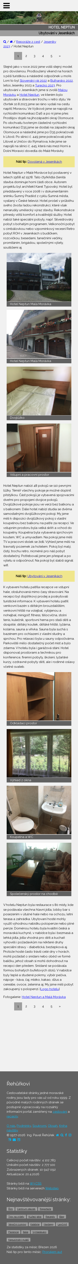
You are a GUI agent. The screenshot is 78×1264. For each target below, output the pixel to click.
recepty (12, 1116)
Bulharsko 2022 (61, 81)
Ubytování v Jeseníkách (44, 576)
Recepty (50, 1216)
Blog (61, 1216)
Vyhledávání (39, 1232)
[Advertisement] (39, 1041)
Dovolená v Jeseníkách (45, 162)
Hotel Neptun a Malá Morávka (44, 997)
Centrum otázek (26, 1208)
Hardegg (48, 1224)
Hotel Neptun (29, 95)
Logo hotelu (50, 989)
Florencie (13, 1232)
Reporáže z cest (28, 42)
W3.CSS (35, 1183)
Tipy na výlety (16, 1216)
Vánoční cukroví (17, 1224)
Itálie (25, 1232)
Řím (10, 1208)
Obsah (53, 1126)
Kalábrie (35, 1224)
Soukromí (39, 1126)
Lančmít (62, 1224)
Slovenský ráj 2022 (33, 81)
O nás (11, 1126)
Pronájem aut (52, 1252)
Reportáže (45, 1208)
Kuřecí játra (34, 1216)
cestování (60, 1112)
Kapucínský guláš (18, 1239)
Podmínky (24, 1126)
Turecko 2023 (45, 85)
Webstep (52, 1188)
